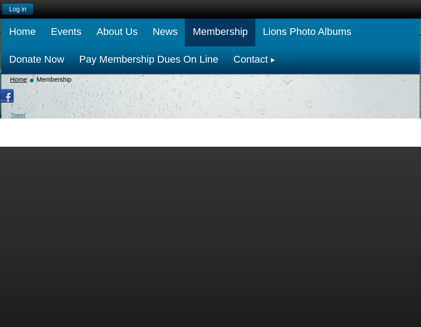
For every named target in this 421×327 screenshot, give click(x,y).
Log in (17, 9)
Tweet (17, 115)
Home (18, 79)
